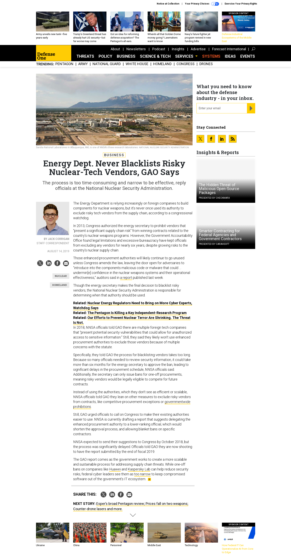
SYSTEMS (211, 56)
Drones (206, 64)
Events (247, 56)
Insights (178, 49)
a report (126, 278)
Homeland (162, 64)
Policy (105, 56)
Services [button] (184, 56)
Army (83, 64)
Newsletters (136, 49)
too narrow (142, 474)
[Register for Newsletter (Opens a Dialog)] (251, 108)
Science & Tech (155, 56)
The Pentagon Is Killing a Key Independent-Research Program (137, 313)
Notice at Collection (168, 3)
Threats (85, 56)
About (115, 49)
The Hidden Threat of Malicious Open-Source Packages (219, 188)
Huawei (115, 469)
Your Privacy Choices (202, 4)
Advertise (198, 49)
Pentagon (64, 64)
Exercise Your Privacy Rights (241, 3)
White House (137, 64)
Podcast (158, 49)
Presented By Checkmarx (214, 198)
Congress (186, 64)
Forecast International (229, 49)
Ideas (230, 56)
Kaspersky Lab (139, 469)
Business (126, 56)
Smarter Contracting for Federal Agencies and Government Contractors (220, 235)
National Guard (107, 64)
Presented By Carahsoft (214, 244)
